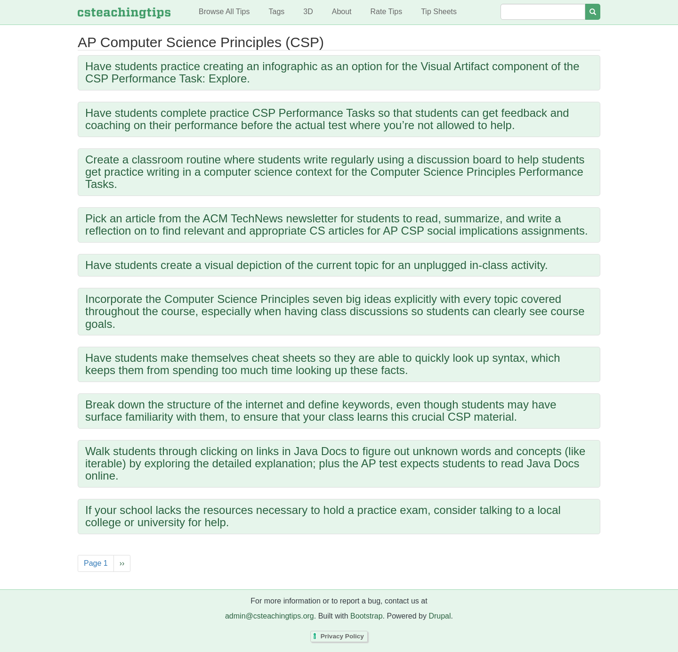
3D (308, 12)
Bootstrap (366, 616)
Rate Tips (387, 12)
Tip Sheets (439, 12)
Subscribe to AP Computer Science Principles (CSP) (80, 587)
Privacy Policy (342, 636)
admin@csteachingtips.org (269, 616)
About (342, 12)
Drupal (439, 616)
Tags (276, 12)
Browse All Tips (224, 12)
